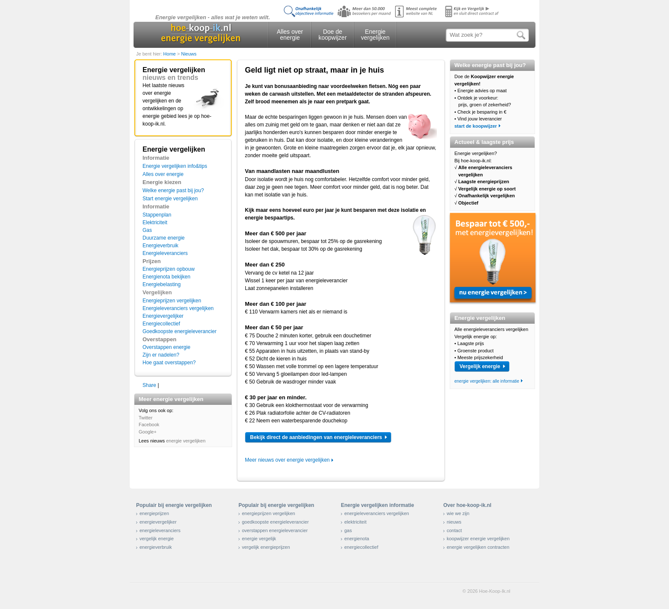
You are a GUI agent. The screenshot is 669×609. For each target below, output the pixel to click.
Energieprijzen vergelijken (172, 301)
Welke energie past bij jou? (173, 190)
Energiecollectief (161, 324)
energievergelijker (158, 521)
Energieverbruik (160, 246)
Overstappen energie (166, 347)
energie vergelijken (185, 440)
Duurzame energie (164, 238)
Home (170, 53)
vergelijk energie (157, 538)
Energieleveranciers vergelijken (178, 308)
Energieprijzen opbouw (169, 269)
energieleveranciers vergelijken (376, 513)
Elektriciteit (155, 222)
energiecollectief (361, 547)
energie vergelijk (259, 538)
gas (348, 530)
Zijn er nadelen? (161, 355)
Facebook (149, 424)
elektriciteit (355, 521)
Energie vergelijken (375, 34)
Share (149, 385)
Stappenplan (157, 215)
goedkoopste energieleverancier (275, 521)
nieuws (454, 521)
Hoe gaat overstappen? (169, 363)
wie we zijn (458, 513)
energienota (356, 538)
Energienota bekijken (166, 277)
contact (454, 530)
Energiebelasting (161, 284)
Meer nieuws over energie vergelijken (287, 460)
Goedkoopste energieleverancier (179, 331)
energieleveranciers (160, 530)
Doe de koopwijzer (332, 34)
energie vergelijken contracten (478, 547)
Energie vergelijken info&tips (175, 166)
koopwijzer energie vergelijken (478, 538)
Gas (147, 230)
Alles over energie (290, 34)
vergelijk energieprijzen (266, 547)
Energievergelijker (163, 316)
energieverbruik (156, 547)
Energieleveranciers (165, 253)
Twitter (145, 417)
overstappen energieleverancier (275, 530)
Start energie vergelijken (170, 199)
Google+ (148, 431)
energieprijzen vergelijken (268, 513)
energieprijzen (154, 513)
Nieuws (188, 53)
